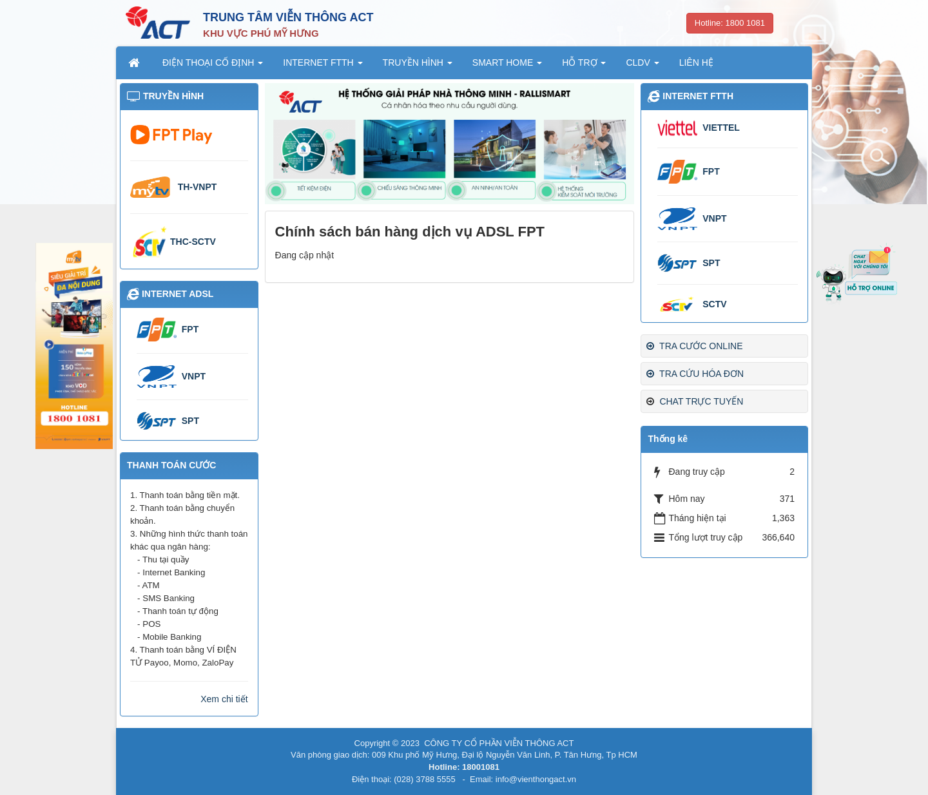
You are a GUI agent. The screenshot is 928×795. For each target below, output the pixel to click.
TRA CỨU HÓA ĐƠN (695, 374)
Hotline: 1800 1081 (730, 23)
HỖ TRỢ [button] (584, 66)
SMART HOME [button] (507, 66)
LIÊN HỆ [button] (696, 62)
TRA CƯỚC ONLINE (694, 346)
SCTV (714, 304)
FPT (710, 171)
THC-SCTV (193, 241)
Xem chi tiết (223, 699)
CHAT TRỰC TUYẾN (701, 401)
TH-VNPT (197, 187)
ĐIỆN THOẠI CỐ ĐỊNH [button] (212, 66)
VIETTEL (721, 127)
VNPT (714, 218)
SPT (711, 263)
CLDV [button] (642, 66)
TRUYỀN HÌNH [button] (417, 66)
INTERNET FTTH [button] (322, 66)
